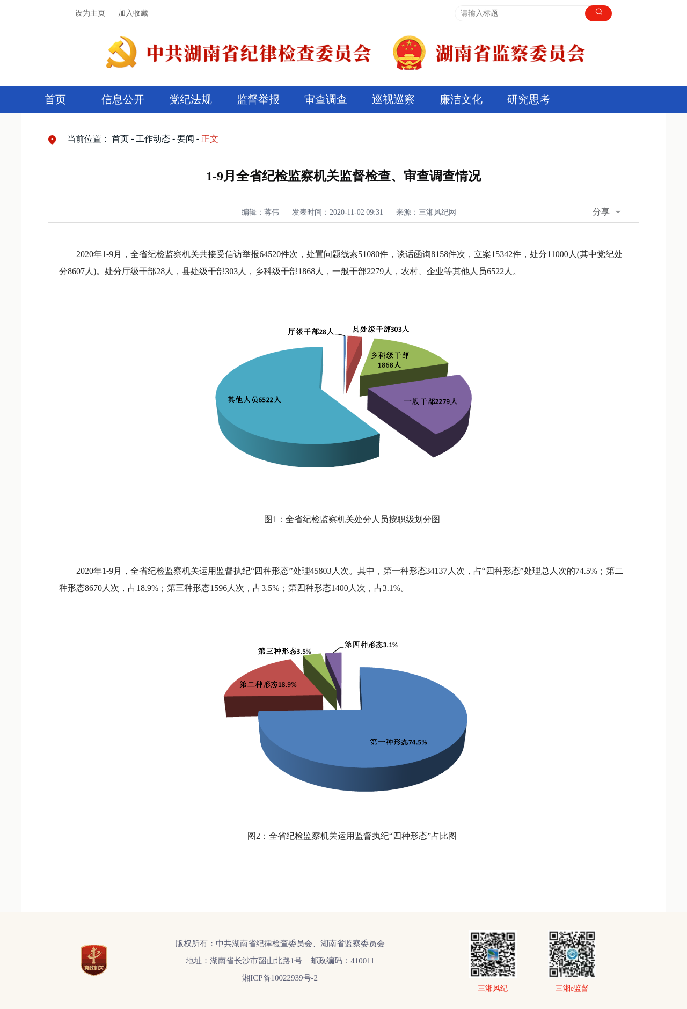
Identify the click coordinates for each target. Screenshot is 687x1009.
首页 (55, 99)
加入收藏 (133, 13)
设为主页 (90, 13)
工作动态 (153, 138)
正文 (209, 138)
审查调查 (325, 99)
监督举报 (258, 99)
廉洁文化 (461, 99)
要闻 (185, 138)
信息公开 (122, 99)
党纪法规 (190, 99)
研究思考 (528, 99)
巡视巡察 (393, 99)
